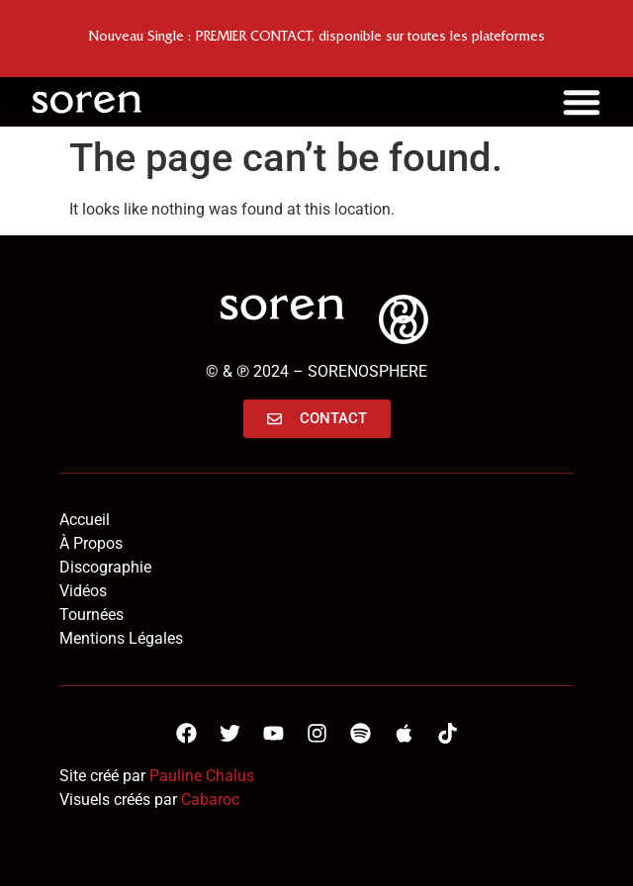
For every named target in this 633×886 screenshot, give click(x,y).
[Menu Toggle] (581, 102)
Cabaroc (210, 799)
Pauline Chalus (201, 775)
